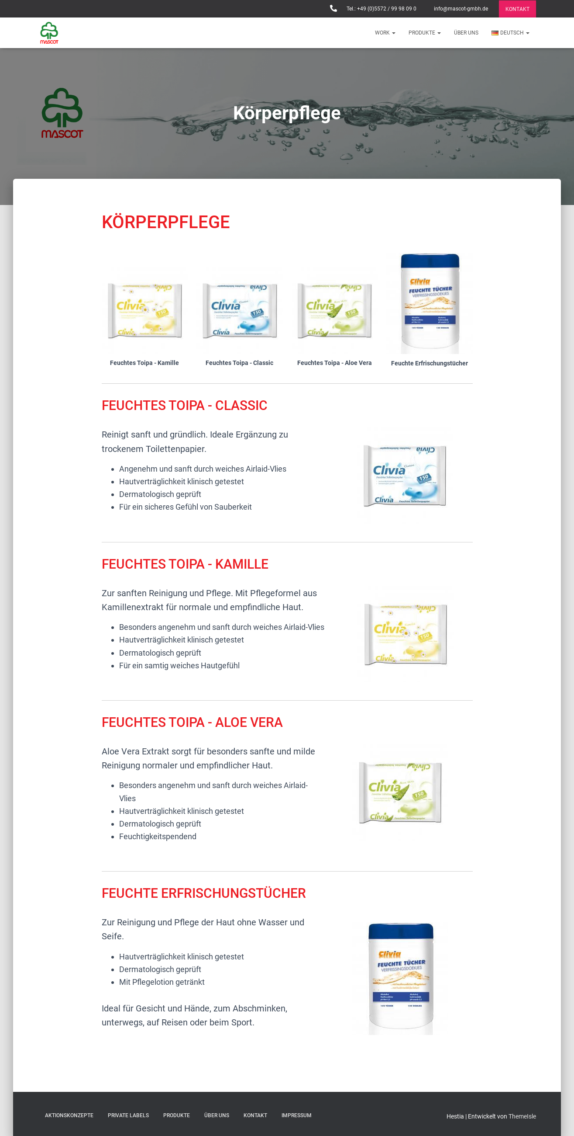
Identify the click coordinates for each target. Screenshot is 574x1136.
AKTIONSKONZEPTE (69, 1115)
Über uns (466, 33)
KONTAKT (517, 9)
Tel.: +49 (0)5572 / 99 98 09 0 (381, 9)
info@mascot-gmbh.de (460, 9)
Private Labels (128, 1115)
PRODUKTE (425, 33)
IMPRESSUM (297, 1115)
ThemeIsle (522, 1116)
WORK (385, 33)
